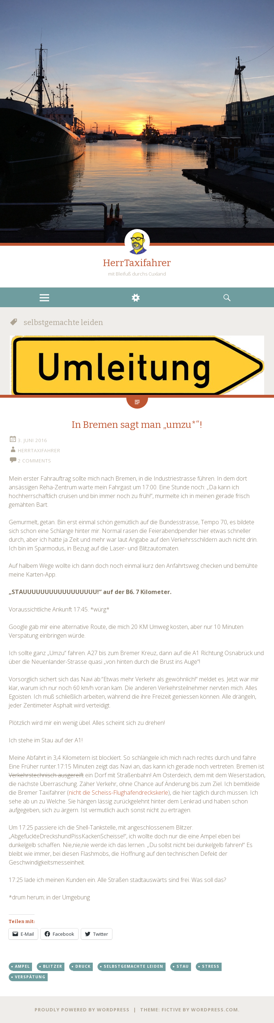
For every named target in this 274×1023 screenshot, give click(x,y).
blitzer (52, 966)
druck (83, 966)
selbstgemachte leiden (133, 966)
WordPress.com (214, 1009)
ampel (22, 966)
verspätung (30, 976)
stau (182, 966)
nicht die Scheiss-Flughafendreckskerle (118, 793)
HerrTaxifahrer (137, 263)
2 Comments (34, 460)
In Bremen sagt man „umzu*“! (137, 424)
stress (210, 966)
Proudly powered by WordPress (82, 1009)
